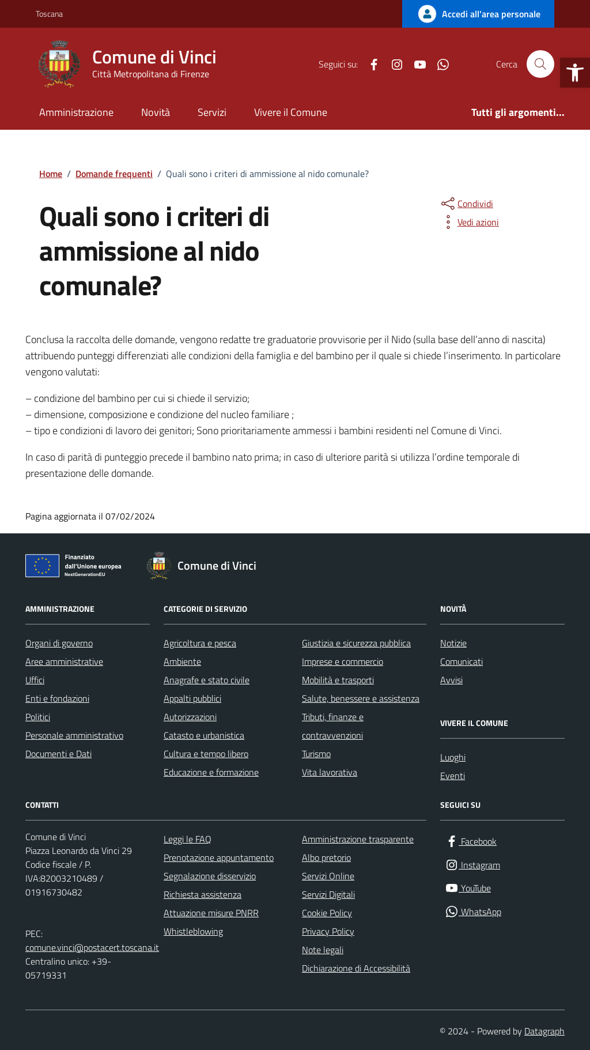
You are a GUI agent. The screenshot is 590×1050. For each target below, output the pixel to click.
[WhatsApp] (438, 64)
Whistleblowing (193, 931)
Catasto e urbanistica (204, 735)
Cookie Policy (327, 913)
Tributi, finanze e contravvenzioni (333, 726)
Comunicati (461, 661)
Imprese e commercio (342, 661)
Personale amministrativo (74, 735)
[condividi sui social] (466, 203)
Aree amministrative (64, 661)
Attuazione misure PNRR (211, 913)
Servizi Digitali (328, 894)
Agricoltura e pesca (200, 643)
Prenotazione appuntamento (219, 857)
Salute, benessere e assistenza (360, 698)
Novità (155, 112)
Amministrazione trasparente (358, 839)
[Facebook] (369, 64)
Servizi (212, 112)
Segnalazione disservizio (210, 876)
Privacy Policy (328, 931)
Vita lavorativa (329, 772)
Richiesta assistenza (202, 894)
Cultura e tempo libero (206, 754)
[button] (575, 73)
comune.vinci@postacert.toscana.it (92, 947)
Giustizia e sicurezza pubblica (356, 643)
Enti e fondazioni (57, 698)
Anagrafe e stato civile (206, 680)
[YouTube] (415, 64)
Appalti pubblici (192, 698)
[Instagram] (392, 64)
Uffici (34, 680)
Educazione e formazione (211, 772)
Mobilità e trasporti (338, 680)
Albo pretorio (326, 857)
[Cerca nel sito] (540, 64)
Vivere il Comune (290, 112)
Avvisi (451, 680)
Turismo (316, 754)
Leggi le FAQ (187, 839)
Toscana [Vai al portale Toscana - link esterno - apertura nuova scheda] (49, 13)
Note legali (322, 950)
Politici (37, 717)
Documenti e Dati (58, 754)
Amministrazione (76, 112)
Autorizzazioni (190, 717)
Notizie (453, 643)
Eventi (452, 775)
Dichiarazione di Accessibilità (356, 968)
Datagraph (544, 1031)
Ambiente (182, 661)
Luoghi (453, 757)
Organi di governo (59, 643)
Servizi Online (328, 876)
